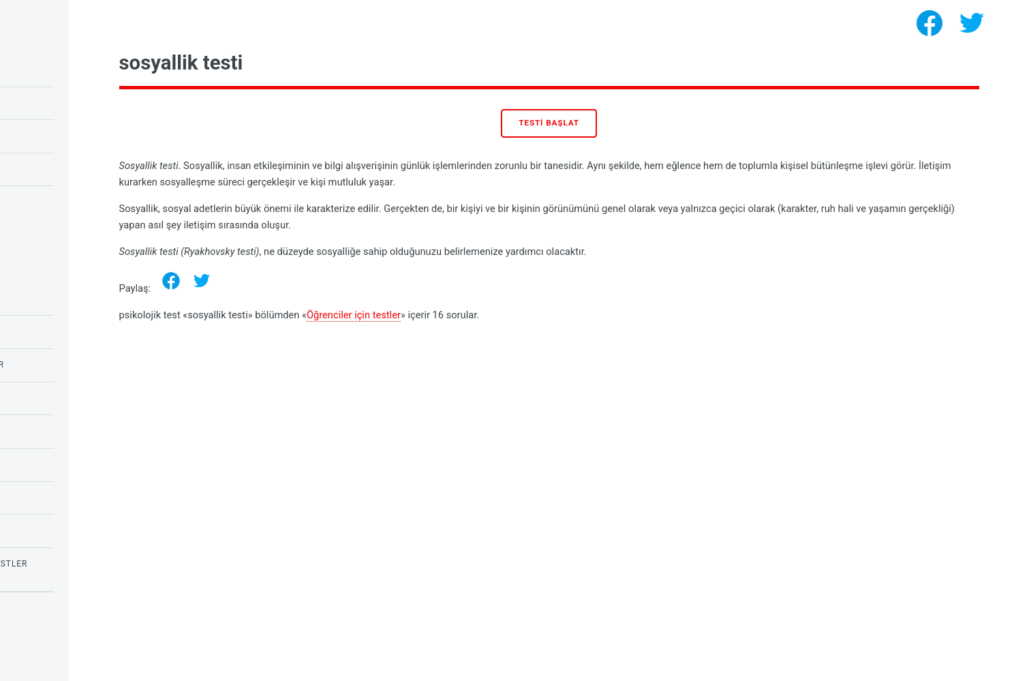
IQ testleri (41, 431)
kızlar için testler (61, 530)
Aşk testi (37, 169)
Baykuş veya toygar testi (76, 135)
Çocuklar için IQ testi (68, 69)
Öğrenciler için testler (501, 315)
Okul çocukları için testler (83, 364)
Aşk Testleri (45, 398)
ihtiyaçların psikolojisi (73, 464)
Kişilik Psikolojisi (58, 497)
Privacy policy (39, 640)
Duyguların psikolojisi (71, 298)
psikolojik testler (110, 661)
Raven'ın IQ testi (54, 103)
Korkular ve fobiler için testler (94, 564)
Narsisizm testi (52, 202)
